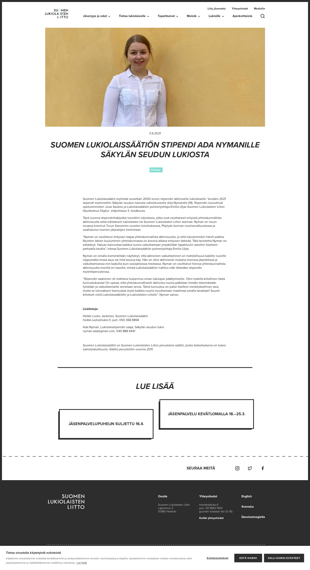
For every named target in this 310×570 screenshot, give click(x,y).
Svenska (247, 507)
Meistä (191, 16)
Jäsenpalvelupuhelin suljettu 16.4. (106, 424)
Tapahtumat (166, 16)
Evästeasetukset (217, 558)
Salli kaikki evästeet (284, 558)
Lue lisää (81, 562)
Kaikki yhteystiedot (211, 518)
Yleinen (155, 170)
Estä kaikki (248, 558)
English (246, 496)
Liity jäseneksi (217, 8)
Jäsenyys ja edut (95, 16)
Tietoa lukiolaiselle (132, 16)
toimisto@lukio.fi (208, 504)
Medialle (259, 8)
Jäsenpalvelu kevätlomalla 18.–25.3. (206, 414)
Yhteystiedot (240, 8)
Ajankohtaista (242, 16)
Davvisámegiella (253, 517)
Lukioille (214, 16)
